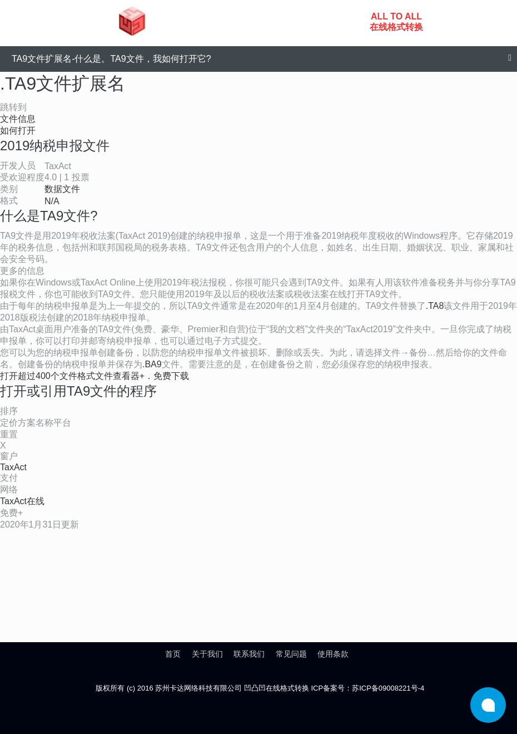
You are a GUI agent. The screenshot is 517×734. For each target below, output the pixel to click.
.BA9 (152, 364)
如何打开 (18, 130)
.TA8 (435, 306)
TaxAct (13, 467)
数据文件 (62, 189)
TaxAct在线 (22, 501)
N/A (51, 201)
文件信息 (18, 119)
